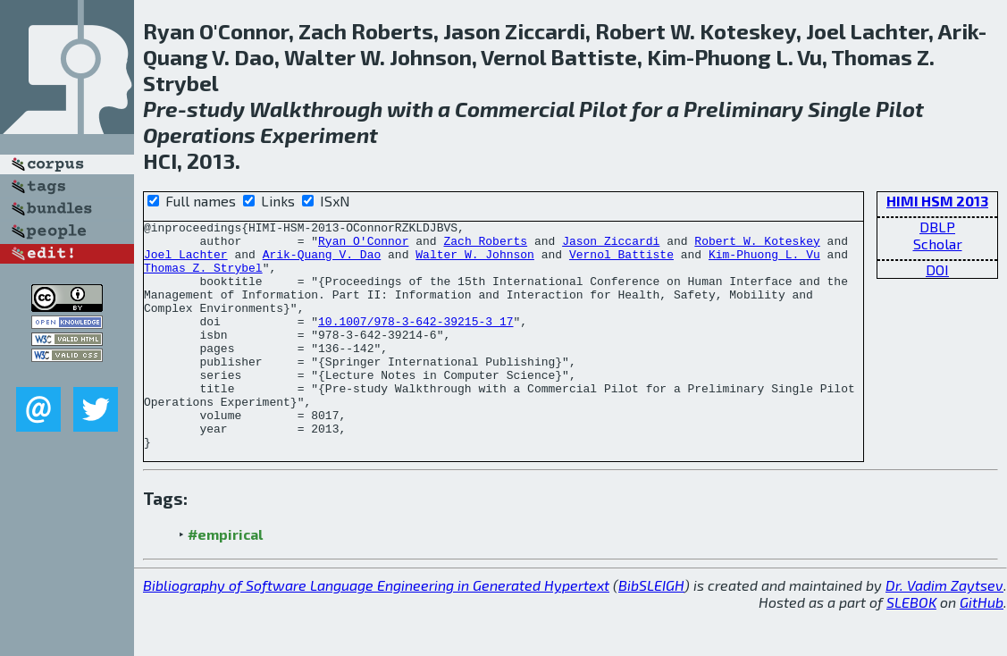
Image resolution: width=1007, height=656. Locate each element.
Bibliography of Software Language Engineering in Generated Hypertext (376, 630)
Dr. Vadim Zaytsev (944, 630)
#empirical (225, 579)
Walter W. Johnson (474, 262)
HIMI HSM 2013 (937, 200)
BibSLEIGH (651, 630)
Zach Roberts (485, 246)
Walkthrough (315, 109)
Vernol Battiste (621, 262)
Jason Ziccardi (610, 246)
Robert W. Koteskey (756, 246)
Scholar (937, 243)
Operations (199, 134)
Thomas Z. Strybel (203, 278)
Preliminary (743, 109)
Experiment (319, 134)
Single (839, 109)
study (216, 109)
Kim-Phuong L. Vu (764, 262)
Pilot (603, 109)
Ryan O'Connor (363, 246)
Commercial (515, 109)
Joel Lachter (186, 262)
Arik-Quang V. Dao (322, 262)
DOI (937, 269)
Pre (160, 109)
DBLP (937, 226)
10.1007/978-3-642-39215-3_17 (415, 342)
